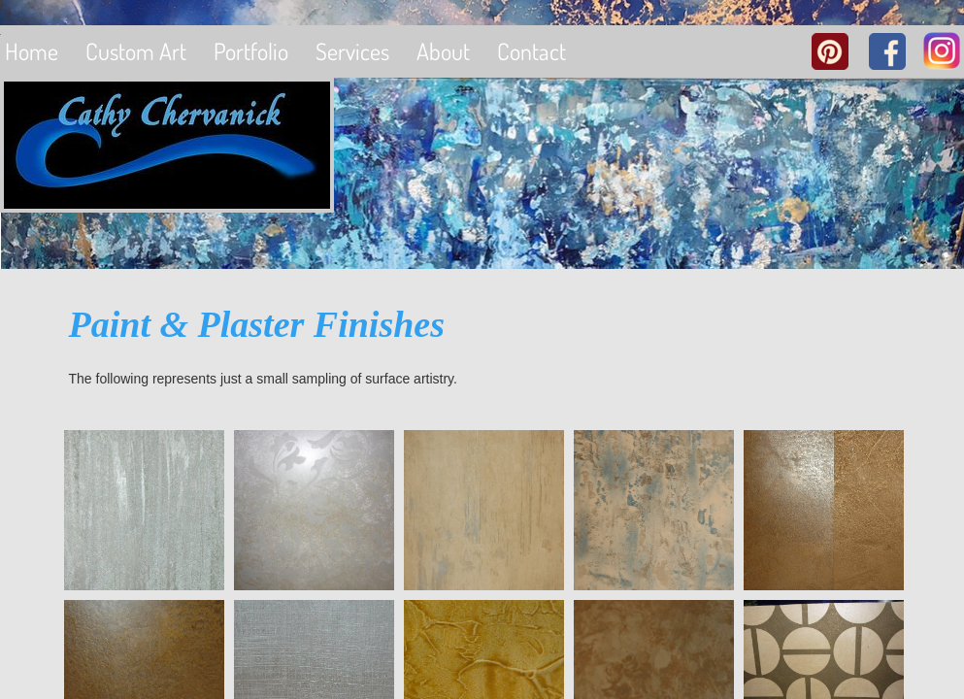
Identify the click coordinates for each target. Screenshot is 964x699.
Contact (531, 51)
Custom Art (135, 51)
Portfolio (251, 51)
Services (352, 51)
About (443, 51)
